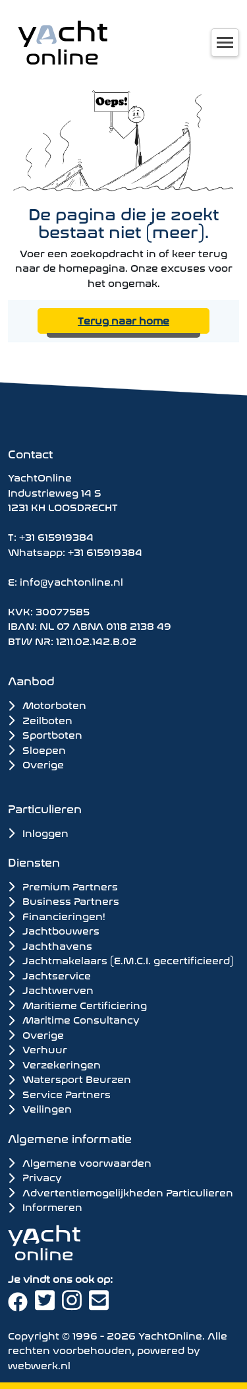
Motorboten (47, 704)
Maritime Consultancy (74, 1019)
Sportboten (45, 733)
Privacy (35, 1176)
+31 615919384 (56, 535)
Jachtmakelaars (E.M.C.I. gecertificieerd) (121, 959)
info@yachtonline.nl (71, 580)
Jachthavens (50, 945)
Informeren (45, 1206)
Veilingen (40, 1108)
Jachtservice (49, 975)
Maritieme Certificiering (77, 1004)
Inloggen (38, 832)
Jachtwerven (51, 989)
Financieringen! (56, 915)
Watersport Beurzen (69, 1078)
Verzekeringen (54, 1064)
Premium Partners (63, 886)
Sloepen (37, 748)
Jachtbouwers (53, 930)
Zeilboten (40, 719)
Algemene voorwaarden (79, 1161)
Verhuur (37, 1048)
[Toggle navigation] (225, 42)
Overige (36, 763)
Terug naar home (123, 319)
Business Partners (63, 900)
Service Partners (59, 1093)
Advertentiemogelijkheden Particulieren (120, 1191)
